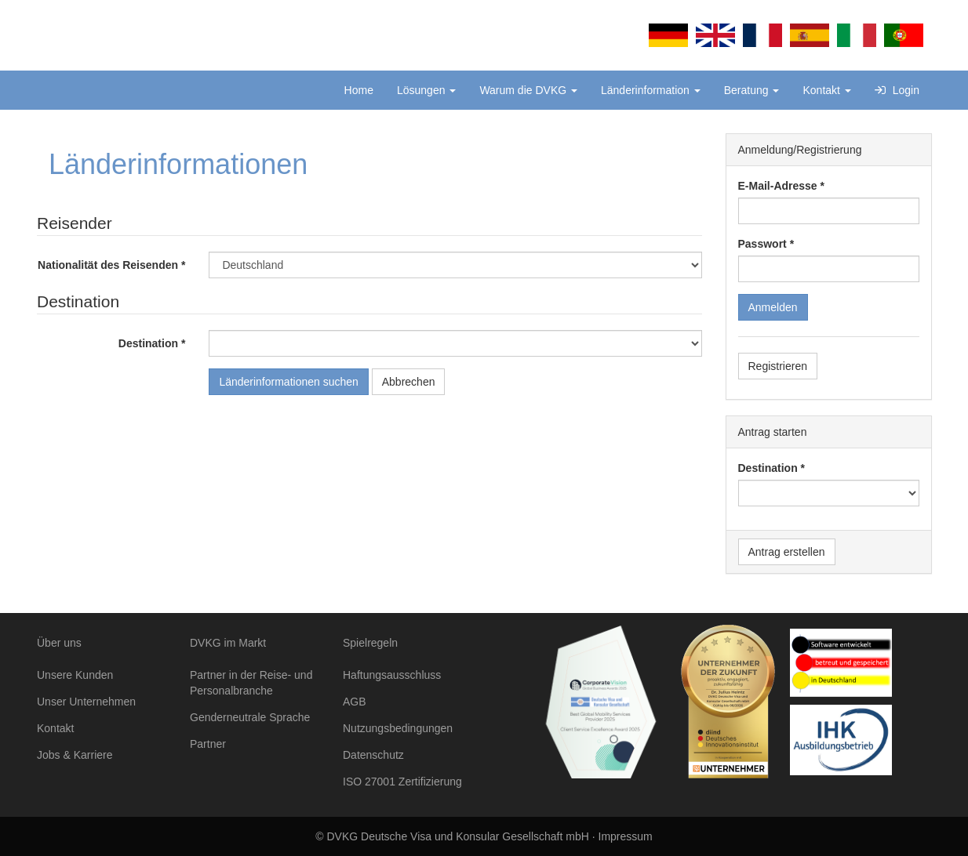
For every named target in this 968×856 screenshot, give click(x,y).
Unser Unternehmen (86, 701)
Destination (148, 343)
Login (897, 90)
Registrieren (777, 366)
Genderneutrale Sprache (250, 717)
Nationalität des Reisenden (108, 265)
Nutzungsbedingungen (398, 728)
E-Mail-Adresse (777, 186)
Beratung (752, 90)
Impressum (626, 836)
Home (358, 90)
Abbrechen (408, 381)
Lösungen (426, 90)
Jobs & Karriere (74, 755)
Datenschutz (373, 755)
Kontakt (826, 90)
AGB (354, 701)
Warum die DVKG (528, 90)
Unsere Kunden (75, 675)
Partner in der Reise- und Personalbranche (251, 683)
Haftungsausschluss (392, 675)
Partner (208, 744)
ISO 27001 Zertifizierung (402, 781)
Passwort (762, 244)
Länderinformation (651, 90)
